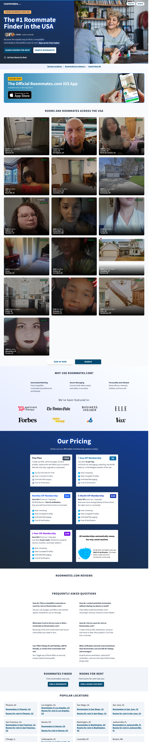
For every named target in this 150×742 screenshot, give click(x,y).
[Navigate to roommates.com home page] (12, 3)
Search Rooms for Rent (17, 50)
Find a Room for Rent (91, 684)
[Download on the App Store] (20, 95)
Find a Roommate (58, 684)
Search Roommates (45, 50)
